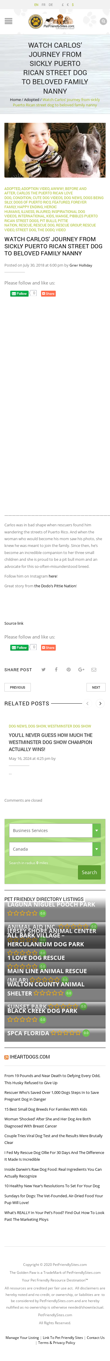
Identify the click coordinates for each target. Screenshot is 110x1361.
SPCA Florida (28, 1033)
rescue (25, 225)
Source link (13, 623)
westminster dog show (69, 726)
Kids (50, 216)
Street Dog (26, 229)
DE (51, 4)
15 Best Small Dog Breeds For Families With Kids (45, 1109)
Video (61, 229)
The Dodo (46, 229)
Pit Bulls (48, 220)
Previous (17, 687)
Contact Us (96, 1337)
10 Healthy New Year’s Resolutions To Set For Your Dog (52, 1185)
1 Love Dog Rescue (36, 958)
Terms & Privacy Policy (56, 1342)
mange (61, 216)
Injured (43, 211)
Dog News (73, 197)
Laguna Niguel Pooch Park (51, 904)
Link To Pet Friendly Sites (63, 1337)
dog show (37, 726)
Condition (22, 197)
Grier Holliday (81, 265)
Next (96, 687)
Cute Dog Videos (47, 197)
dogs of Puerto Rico (32, 202)
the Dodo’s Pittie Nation (55, 585)
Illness (27, 211)
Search (89, 872)
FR (43, 4)
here (53, 576)
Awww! (57, 188)
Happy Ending (30, 206)
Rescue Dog (44, 225)
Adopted (31, 99)
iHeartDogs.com (30, 1057)
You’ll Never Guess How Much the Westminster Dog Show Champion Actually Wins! (50, 742)
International (31, 216)
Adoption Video (35, 188)
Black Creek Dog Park (42, 1011)
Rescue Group (68, 225)
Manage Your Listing (22, 1337)
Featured (61, 202)
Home (15, 99)
